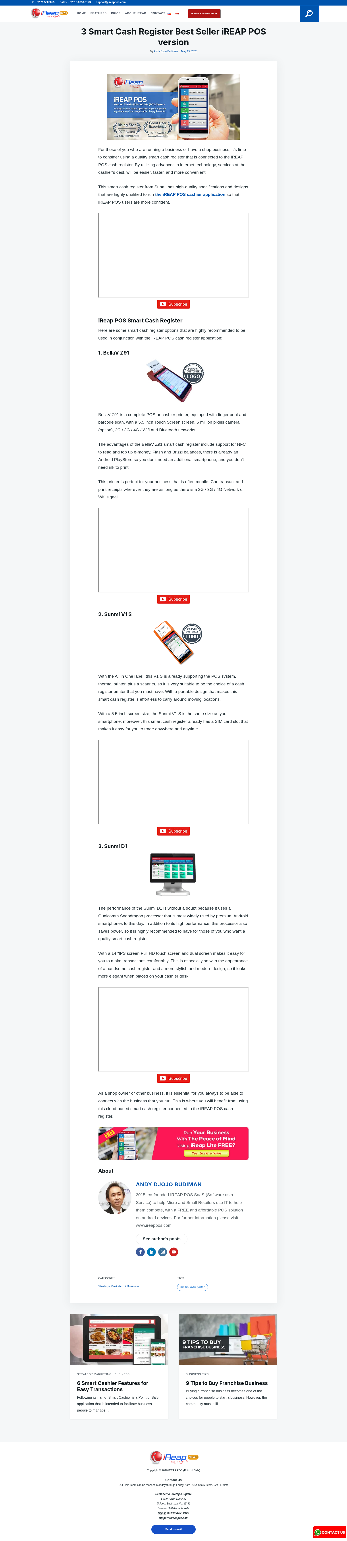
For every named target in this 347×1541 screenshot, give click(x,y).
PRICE (116, 13)
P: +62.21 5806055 (43, 2)
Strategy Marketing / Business (118, 1286)
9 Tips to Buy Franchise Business (227, 1383)
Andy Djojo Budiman (166, 51)
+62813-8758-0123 (177, 1513)
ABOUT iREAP (135, 13)
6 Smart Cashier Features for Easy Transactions (112, 1386)
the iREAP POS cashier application (190, 194)
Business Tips (197, 1374)
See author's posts (162, 1238)
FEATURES (99, 13)
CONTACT (158, 13)
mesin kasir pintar (192, 1287)
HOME (81, 13)
